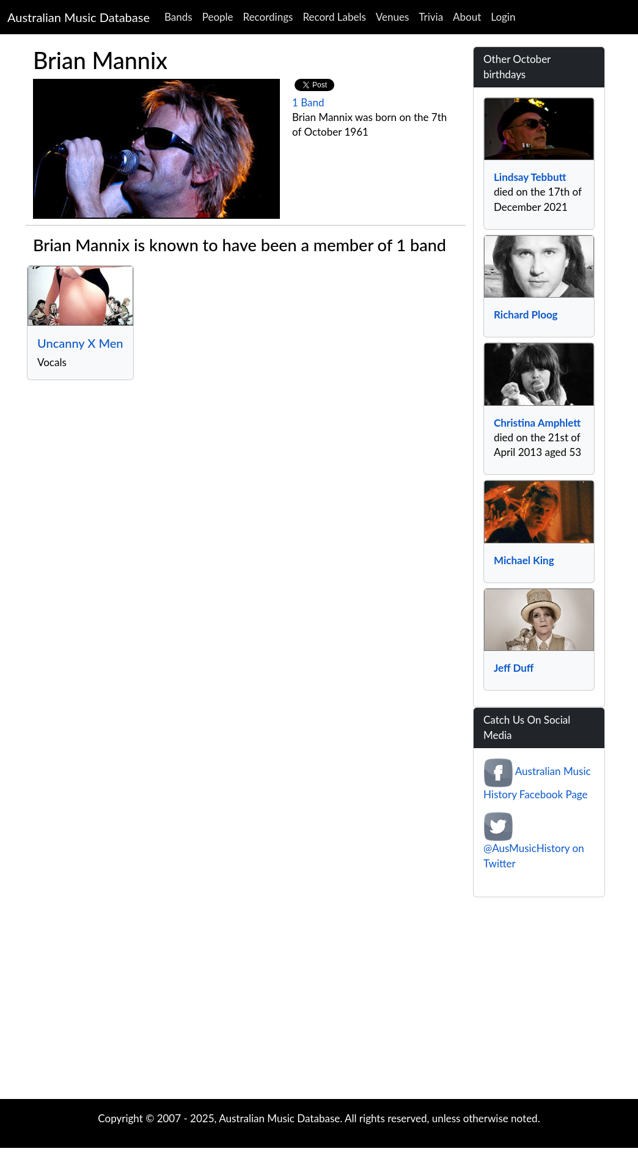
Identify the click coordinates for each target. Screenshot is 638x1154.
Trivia (431, 16)
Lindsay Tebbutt (530, 177)
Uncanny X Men (80, 343)
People (217, 16)
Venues (392, 16)
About (467, 16)
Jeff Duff (514, 667)
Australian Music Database (78, 17)
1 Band (308, 102)
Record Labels (333, 16)
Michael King (524, 560)
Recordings (268, 16)
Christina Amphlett (537, 422)
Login (503, 16)
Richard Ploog (526, 314)
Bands (178, 16)
